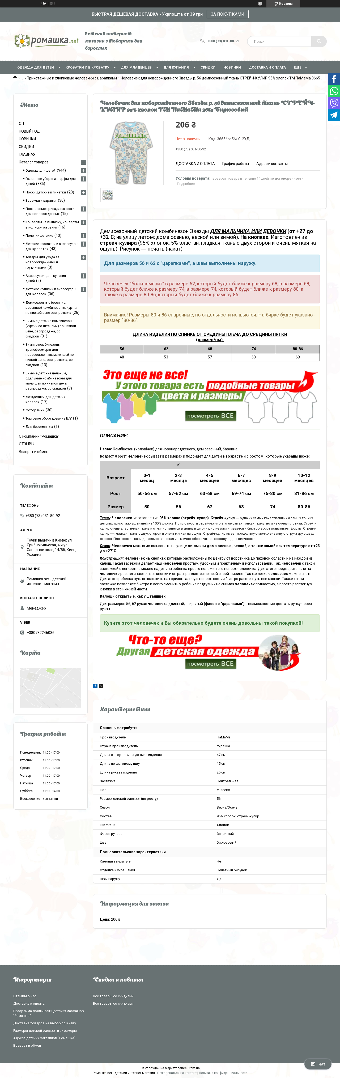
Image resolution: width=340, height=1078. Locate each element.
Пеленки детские (39, 236)
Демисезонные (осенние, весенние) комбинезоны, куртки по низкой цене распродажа (52, 308)
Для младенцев (136, 67)
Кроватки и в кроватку (87, 67)
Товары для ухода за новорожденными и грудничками (43, 262)
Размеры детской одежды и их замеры (45, 1031)
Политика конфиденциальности (223, 1073)
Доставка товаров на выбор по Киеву (44, 1023)
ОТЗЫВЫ (26, 444)
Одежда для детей (35, 67)
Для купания (176, 67)
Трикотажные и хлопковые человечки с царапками (72, 78)
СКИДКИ (208, 67)
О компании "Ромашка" (39, 436)
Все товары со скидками (113, 996)
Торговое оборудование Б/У (49, 418)
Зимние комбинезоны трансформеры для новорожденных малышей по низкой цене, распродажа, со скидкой (50, 355)
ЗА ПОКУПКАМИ (227, 14)
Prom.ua (194, 1068)
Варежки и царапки (41, 200)
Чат (318, 1064)
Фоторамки (35, 410)
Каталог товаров (34, 162)
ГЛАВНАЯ (27, 154)
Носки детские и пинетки (46, 192)
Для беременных (39, 427)
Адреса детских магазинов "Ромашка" (44, 1038)
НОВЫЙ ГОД (29, 131)
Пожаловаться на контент (177, 1073)
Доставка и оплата (267, 67)
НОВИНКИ (232, 67)
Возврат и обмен (33, 452)
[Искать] (319, 41)
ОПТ (22, 123)
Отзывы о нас (24, 996)
